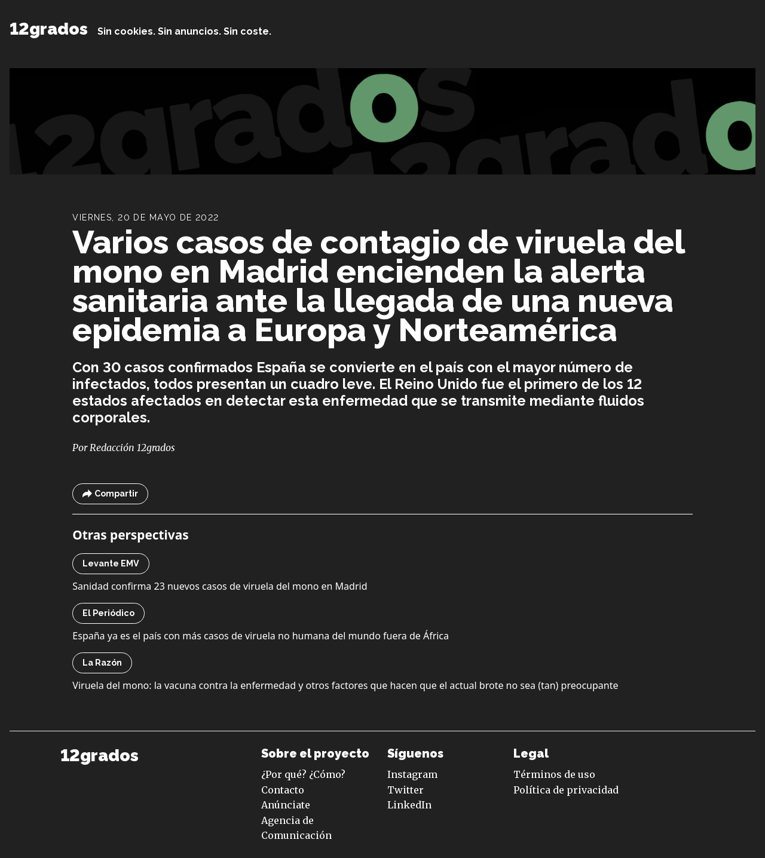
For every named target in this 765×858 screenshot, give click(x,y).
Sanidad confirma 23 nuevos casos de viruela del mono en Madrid (219, 586)
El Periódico (108, 613)
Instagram (412, 774)
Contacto (282, 790)
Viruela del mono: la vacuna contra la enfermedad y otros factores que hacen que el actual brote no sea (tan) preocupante (345, 685)
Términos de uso (554, 774)
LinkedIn (409, 805)
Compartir (110, 494)
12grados (49, 29)
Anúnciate (285, 805)
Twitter (405, 790)
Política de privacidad (566, 790)
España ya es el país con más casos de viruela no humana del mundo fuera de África (260, 635)
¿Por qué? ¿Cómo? (303, 774)
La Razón (102, 662)
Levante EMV (110, 563)
